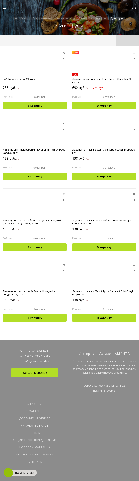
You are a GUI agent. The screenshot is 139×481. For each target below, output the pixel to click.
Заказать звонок (35, 373)
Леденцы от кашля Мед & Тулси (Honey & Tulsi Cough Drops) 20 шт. (103, 293)
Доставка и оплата (34, 418)
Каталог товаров (35, 425)
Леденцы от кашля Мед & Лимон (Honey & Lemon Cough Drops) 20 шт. (31, 293)
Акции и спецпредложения (35, 440)
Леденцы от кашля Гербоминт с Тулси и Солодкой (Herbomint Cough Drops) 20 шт (32, 222)
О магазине (35, 411)
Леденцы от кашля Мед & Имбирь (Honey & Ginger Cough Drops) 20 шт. (101, 222)
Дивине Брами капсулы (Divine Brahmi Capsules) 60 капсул (101, 80)
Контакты (35, 461)
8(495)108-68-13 (36, 351)
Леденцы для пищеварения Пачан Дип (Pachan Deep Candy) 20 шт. (34, 151)
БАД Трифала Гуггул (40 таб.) (19, 79)
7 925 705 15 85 (37, 356)
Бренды (35, 433)
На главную (34, 404)
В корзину (34, 105)
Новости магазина (34, 447)
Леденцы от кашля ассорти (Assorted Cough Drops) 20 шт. (103, 151)
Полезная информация (34, 454)
